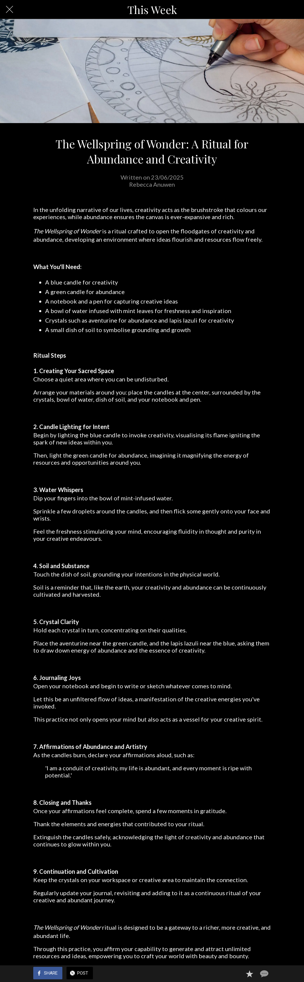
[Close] (9, 9)
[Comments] (263, 974)
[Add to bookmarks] (249, 974)
